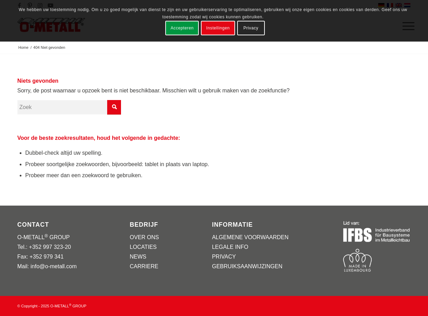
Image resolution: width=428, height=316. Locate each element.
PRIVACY (224, 257)
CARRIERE (144, 266)
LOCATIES (143, 247)
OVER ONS (144, 237)
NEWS (138, 257)
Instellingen (218, 28)
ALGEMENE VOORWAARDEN (250, 237)
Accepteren (182, 28)
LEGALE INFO (230, 247)
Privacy (251, 28)
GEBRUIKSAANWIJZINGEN (247, 266)
